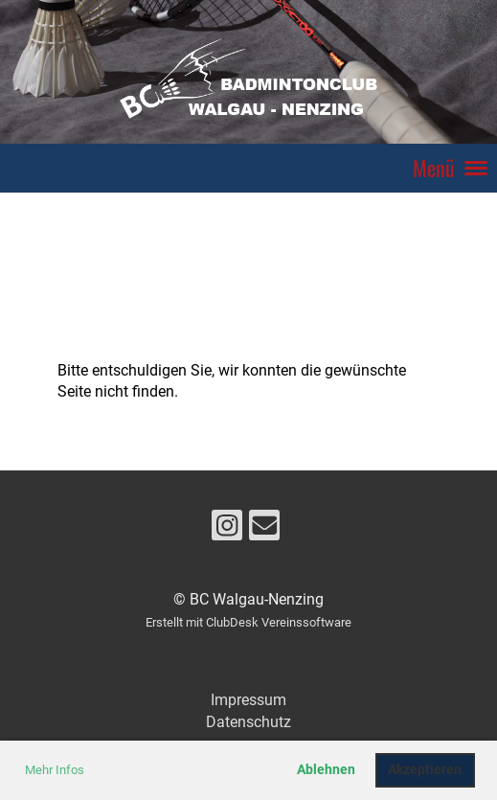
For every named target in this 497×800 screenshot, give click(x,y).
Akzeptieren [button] (425, 770)
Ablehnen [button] (326, 770)
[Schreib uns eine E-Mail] (264, 530)
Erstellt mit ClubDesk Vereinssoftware (248, 622)
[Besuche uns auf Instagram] (227, 530)
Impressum (248, 700)
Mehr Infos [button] (54, 770)
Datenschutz (248, 722)
